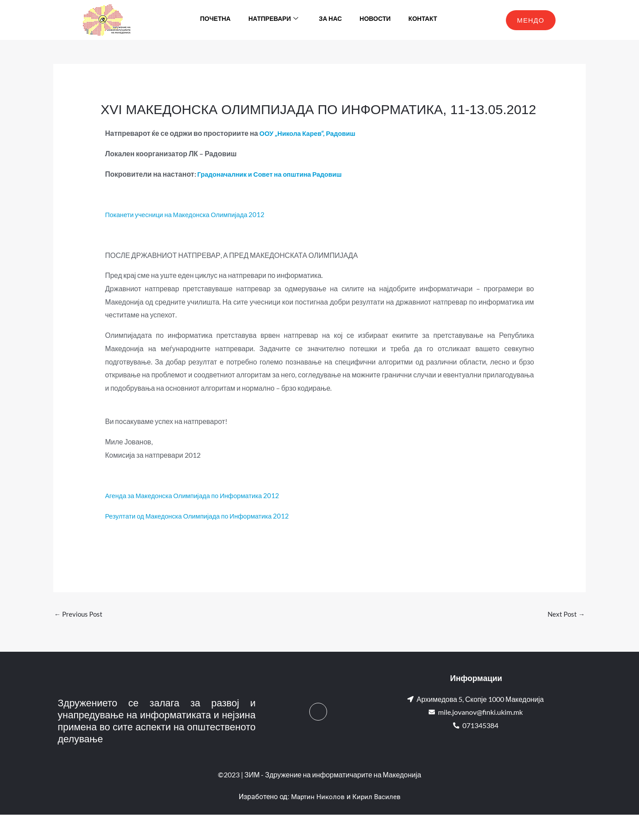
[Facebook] (318, 713)
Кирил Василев (377, 798)
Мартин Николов (317, 798)
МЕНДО (530, 20)
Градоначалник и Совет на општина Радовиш (275, 174)
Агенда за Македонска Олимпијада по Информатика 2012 (199, 495)
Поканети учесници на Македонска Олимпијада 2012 (191, 214)
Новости (374, 20)
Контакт (422, 20)
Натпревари (273, 20)
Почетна (215, 20)
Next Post (565, 614)
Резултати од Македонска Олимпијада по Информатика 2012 (204, 515)
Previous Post (79, 614)
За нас (330, 20)
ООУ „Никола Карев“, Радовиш (311, 133)
